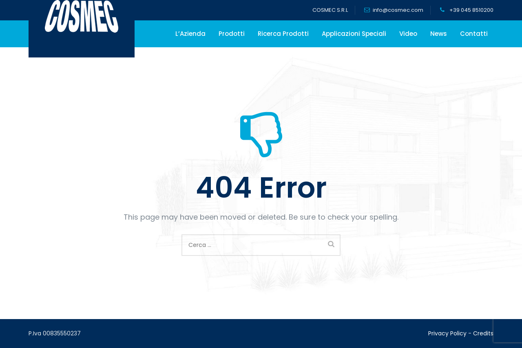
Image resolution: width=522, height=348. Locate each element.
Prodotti (232, 33)
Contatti (474, 33)
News (438, 33)
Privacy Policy (447, 333)
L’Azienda (190, 33)
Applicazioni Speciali (354, 33)
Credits (483, 333)
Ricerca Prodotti (283, 33)
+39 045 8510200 (470, 10)
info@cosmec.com (398, 10)
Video (408, 33)
